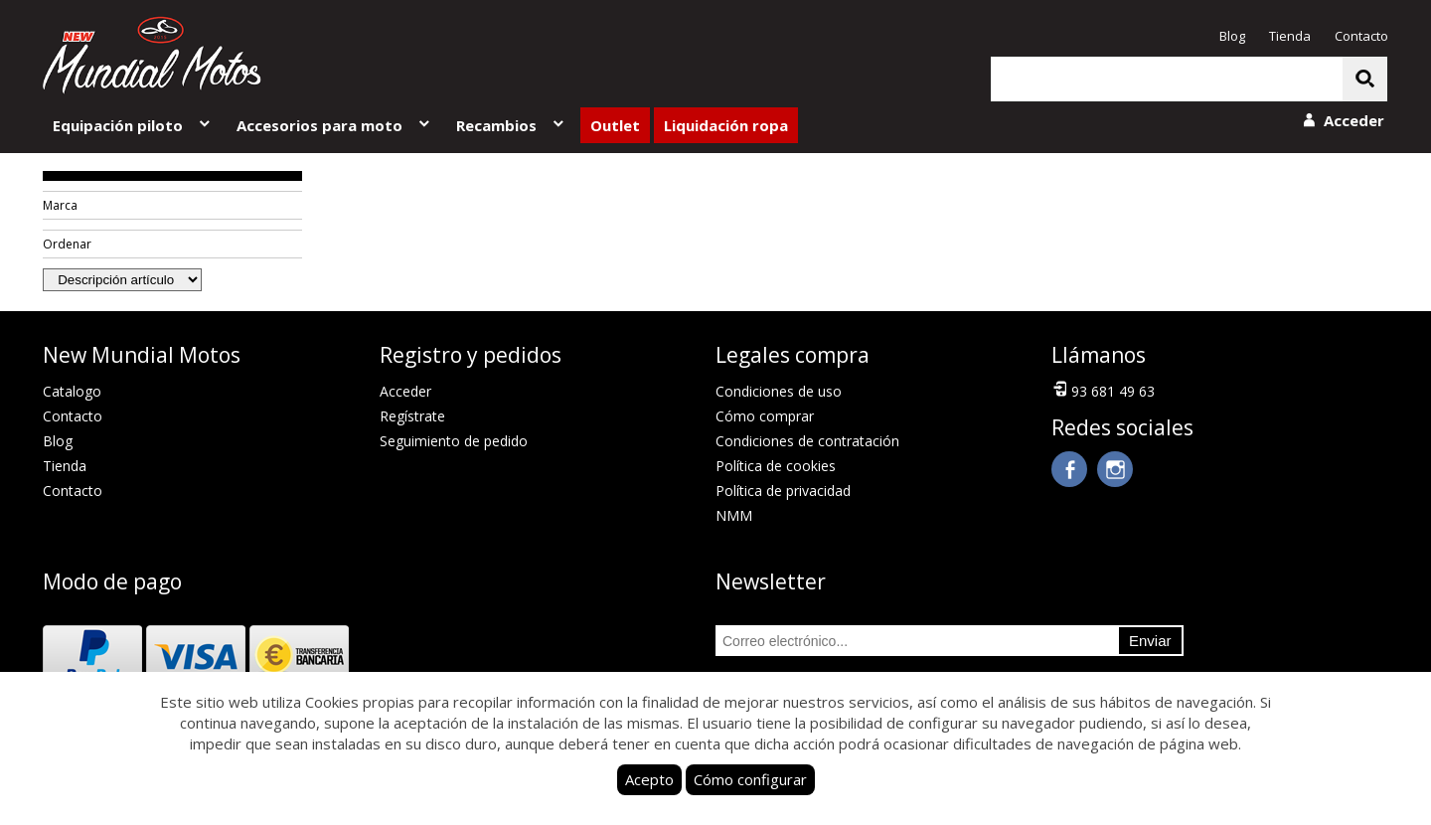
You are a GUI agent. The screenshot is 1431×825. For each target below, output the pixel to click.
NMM (734, 515)
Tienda (1290, 36)
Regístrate (412, 416)
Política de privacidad (783, 490)
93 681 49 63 (1103, 390)
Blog (1232, 36)
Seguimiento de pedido (454, 440)
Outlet (615, 125)
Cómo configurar (750, 779)
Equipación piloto (133, 125)
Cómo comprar (765, 416)
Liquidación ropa (726, 125)
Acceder (405, 391)
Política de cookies (776, 465)
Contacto (1361, 36)
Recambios (511, 125)
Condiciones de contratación (807, 440)
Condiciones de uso (779, 391)
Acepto (649, 779)
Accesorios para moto (334, 125)
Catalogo (72, 391)
